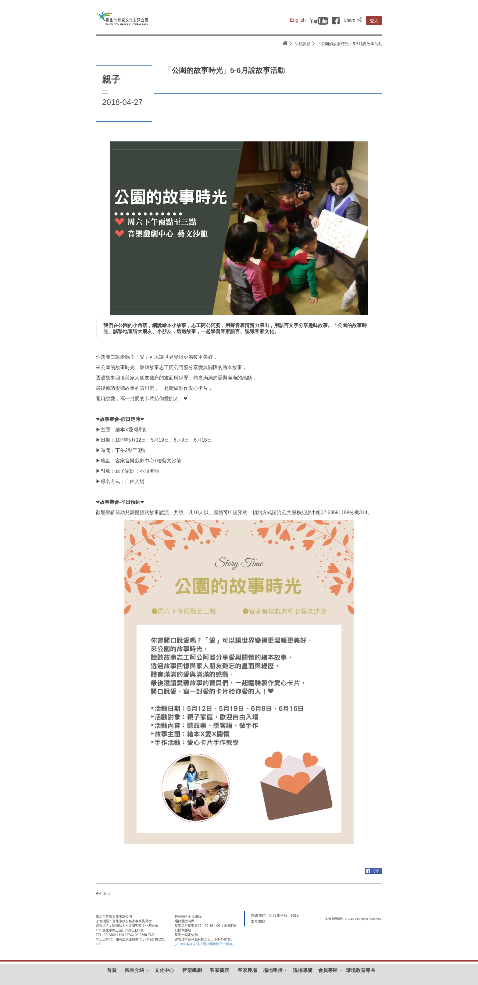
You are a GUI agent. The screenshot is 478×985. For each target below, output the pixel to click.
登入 (374, 20)
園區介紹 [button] (136, 970)
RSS (294, 915)
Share (353, 20)
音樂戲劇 (192, 970)
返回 (103, 893)
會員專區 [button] (330, 970)
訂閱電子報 (278, 915)
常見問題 (258, 921)
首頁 (111, 970)
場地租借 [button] (275, 970)
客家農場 (247, 970)
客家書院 (219, 970)
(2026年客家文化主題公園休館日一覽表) (204, 944)
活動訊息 (302, 43)
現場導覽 (302, 970)
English (298, 20)
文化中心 (164, 970)
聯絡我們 (258, 915)
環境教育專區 (360, 970)
